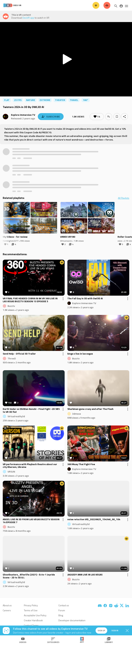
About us (7, 605)
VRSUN (11, 471)
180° (85, 100)
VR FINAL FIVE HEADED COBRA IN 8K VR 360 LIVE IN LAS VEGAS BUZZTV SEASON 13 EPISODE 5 (30, 300)
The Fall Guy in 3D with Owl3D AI (85, 298)
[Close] (127, 630)
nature (30, 100)
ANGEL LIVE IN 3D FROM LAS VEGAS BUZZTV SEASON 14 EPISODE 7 (31, 521)
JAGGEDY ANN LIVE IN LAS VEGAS (84, 574)
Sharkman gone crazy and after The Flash (90, 409)
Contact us (63, 605)
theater (60, 100)
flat (6, 100)
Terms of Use (30, 610)
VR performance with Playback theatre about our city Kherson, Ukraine (30, 466)
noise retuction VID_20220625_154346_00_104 (93, 519)
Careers (7, 610)
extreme (45, 100)
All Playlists (123, 198)
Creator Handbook (33, 620)
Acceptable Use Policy (35, 615)
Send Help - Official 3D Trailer (19, 353)
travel (74, 100)
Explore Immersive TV (23, 115)
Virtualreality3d (16, 416)
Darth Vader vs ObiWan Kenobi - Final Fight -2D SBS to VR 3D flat (31, 410)
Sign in (114, 630)
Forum (61, 610)
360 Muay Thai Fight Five (81, 464)
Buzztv (11, 306)
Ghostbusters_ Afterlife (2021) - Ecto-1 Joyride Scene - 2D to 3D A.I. (29, 576)
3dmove (76, 413)
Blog (60, 615)
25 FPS (17, 100)
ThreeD (12, 358)
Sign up (101, 630)
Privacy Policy (31, 605)
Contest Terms (31, 625)
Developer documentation (71, 620)
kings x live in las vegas (80, 353)
